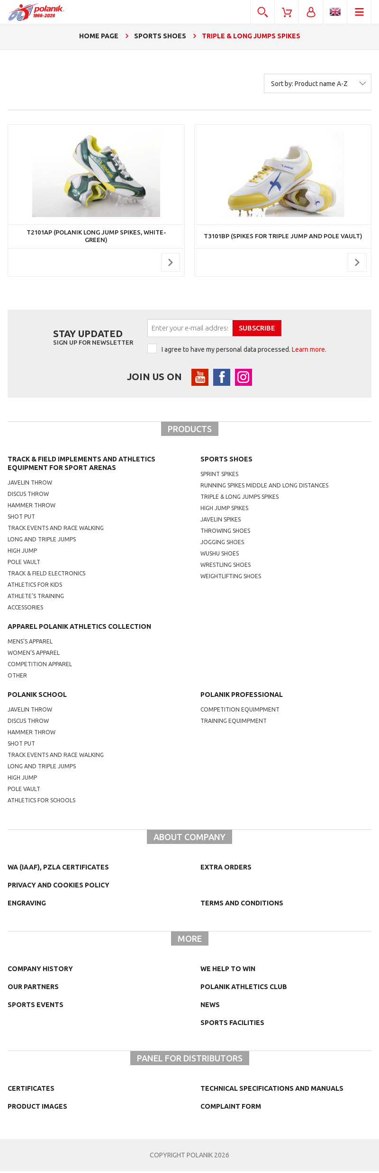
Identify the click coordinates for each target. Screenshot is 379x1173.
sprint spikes (219, 476)
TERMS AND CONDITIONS (241, 905)
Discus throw (28, 496)
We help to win (227, 970)
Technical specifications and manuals (271, 1090)
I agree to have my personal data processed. (244, 349)
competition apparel (40, 666)
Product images (37, 1108)
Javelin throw (30, 484)
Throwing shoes (225, 533)
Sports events (35, 1006)
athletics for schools (41, 802)
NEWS (210, 1006)
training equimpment (233, 723)
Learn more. (309, 349)
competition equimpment (240, 711)
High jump (22, 552)
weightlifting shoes (230, 578)
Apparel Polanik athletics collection (79, 628)
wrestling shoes (225, 567)
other (17, 677)
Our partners (33, 988)
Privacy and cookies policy (58, 887)
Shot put (21, 518)
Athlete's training (36, 598)
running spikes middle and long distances (264, 487)
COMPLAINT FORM (230, 1108)
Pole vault (24, 564)
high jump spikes (224, 510)
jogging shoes (222, 544)
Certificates (31, 1090)
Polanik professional (241, 696)
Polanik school (37, 696)
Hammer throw (31, 507)
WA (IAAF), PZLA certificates (58, 869)
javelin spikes (220, 521)
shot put (21, 745)
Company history (40, 970)
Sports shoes (226, 461)
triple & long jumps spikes (239, 498)
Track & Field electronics (46, 575)
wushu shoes (219, 555)
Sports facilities (232, 1024)
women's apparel (34, 655)
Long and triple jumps (42, 541)
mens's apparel (30, 643)
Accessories (25, 609)
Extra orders (226, 869)
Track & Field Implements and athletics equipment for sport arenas (81, 465)
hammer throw (31, 734)
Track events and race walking (56, 530)
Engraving (27, 905)
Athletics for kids (35, 586)
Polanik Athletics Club (243, 988)
